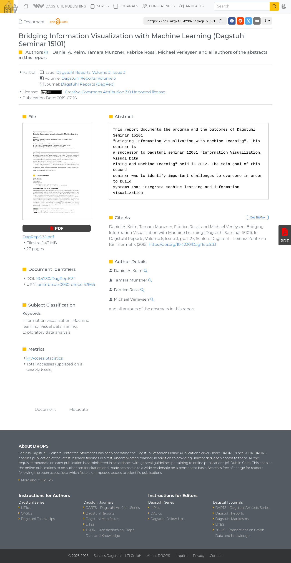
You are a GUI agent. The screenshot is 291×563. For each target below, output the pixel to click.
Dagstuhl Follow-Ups (38, 519)
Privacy (198, 556)
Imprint (181, 556)
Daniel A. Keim (68, 52)
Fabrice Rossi (141, 52)
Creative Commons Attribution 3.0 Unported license (103, 91)
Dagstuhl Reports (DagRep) (88, 84)
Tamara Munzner (105, 52)
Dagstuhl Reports (100, 513)
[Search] (242, 6)
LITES (90, 524)
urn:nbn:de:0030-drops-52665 (66, 284)
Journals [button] (125, 6)
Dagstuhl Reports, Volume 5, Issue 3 (90, 72)
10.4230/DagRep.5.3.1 (55, 278)
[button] (60, 6)
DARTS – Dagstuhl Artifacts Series (113, 508)
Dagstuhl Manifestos (102, 519)
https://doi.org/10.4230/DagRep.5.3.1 (182, 244)
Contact (216, 556)
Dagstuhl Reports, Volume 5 (88, 78)
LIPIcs (25, 508)
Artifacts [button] (191, 6)
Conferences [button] (159, 6)
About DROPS (158, 556)
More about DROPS (37, 480)
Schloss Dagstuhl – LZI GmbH (117, 556)
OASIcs (26, 513)
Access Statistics (45, 358)
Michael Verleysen (178, 52)
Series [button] (99, 6)
